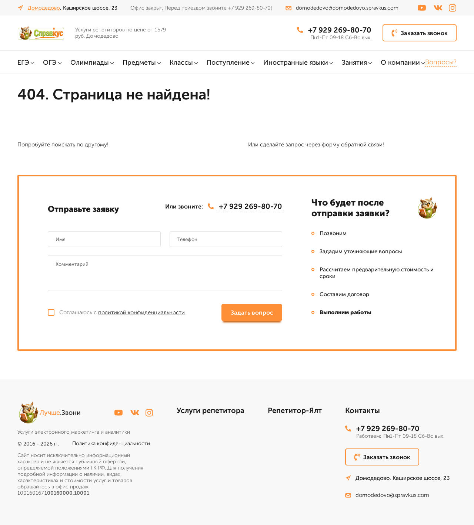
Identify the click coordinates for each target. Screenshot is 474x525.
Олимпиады (89, 62)
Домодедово (44, 8)
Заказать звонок (419, 33)
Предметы (139, 62)
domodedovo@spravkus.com (387, 495)
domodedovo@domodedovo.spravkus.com (342, 8)
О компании (400, 62)
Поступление (228, 62)
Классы (181, 62)
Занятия (354, 62)
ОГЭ (50, 62)
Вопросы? (441, 62)
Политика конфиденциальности (111, 443)
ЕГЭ (23, 62)
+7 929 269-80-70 (334, 30)
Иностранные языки (295, 62)
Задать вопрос (252, 312)
